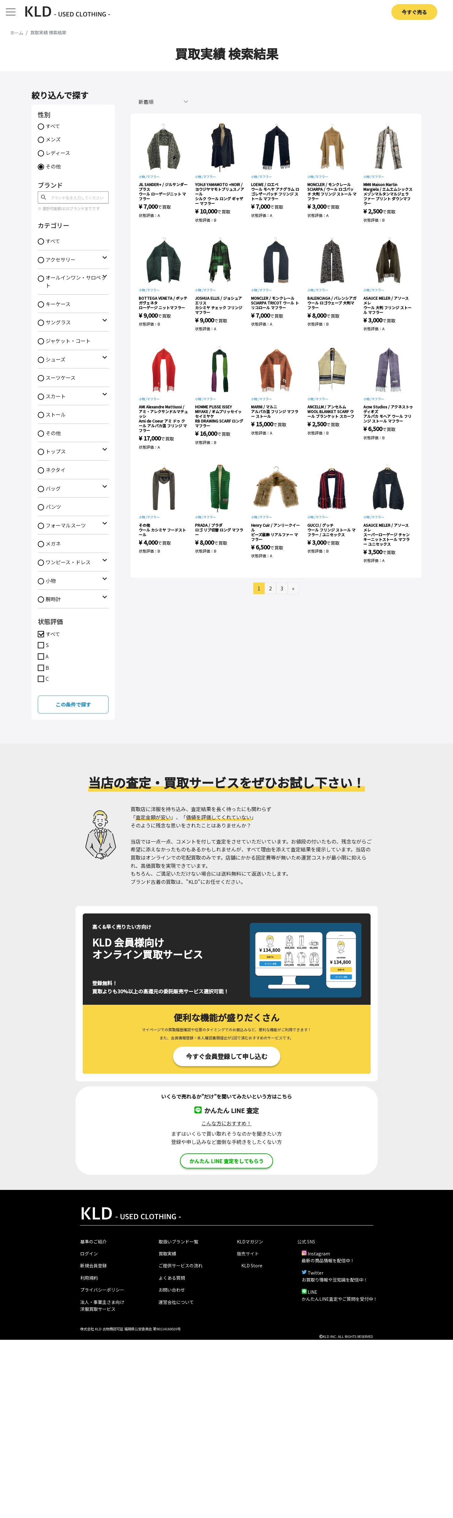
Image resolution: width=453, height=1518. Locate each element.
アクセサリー (61, 259)
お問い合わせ (172, 1290)
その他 (53, 166)
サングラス (58, 322)
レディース (58, 152)
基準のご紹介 (93, 1241)
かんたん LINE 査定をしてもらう (226, 1161)
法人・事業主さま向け (102, 1302)
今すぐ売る (414, 12)
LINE (312, 1292)
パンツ (53, 506)
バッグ (53, 488)
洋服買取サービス (97, 1309)
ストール (56, 414)
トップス (56, 451)
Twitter (315, 1273)
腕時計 (53, 599)
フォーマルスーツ (66, 525)
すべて (53, 126)
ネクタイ (55, 470)
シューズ (55, 359)
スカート (56, 396)
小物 (51, 580)
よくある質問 (172, 1278)
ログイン (89, 1253)
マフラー (153, 176)
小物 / (143, 176)
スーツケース (61, 377)
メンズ (53, 139)
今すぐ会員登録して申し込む (226, 1056)
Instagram (319, 1253)
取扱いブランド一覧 (178, 1241)
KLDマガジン (250, 1241)
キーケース (58, 304)
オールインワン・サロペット (76, 281)
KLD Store (251, 1265)
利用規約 (89, 1278)
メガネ (53, 543)
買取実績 (167, 1253)
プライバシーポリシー (102, 1290)
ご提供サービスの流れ (181, 1265)
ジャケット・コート (68, 340)
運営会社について (176, 1302)
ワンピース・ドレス (68, 562)
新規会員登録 (93, 1265)
